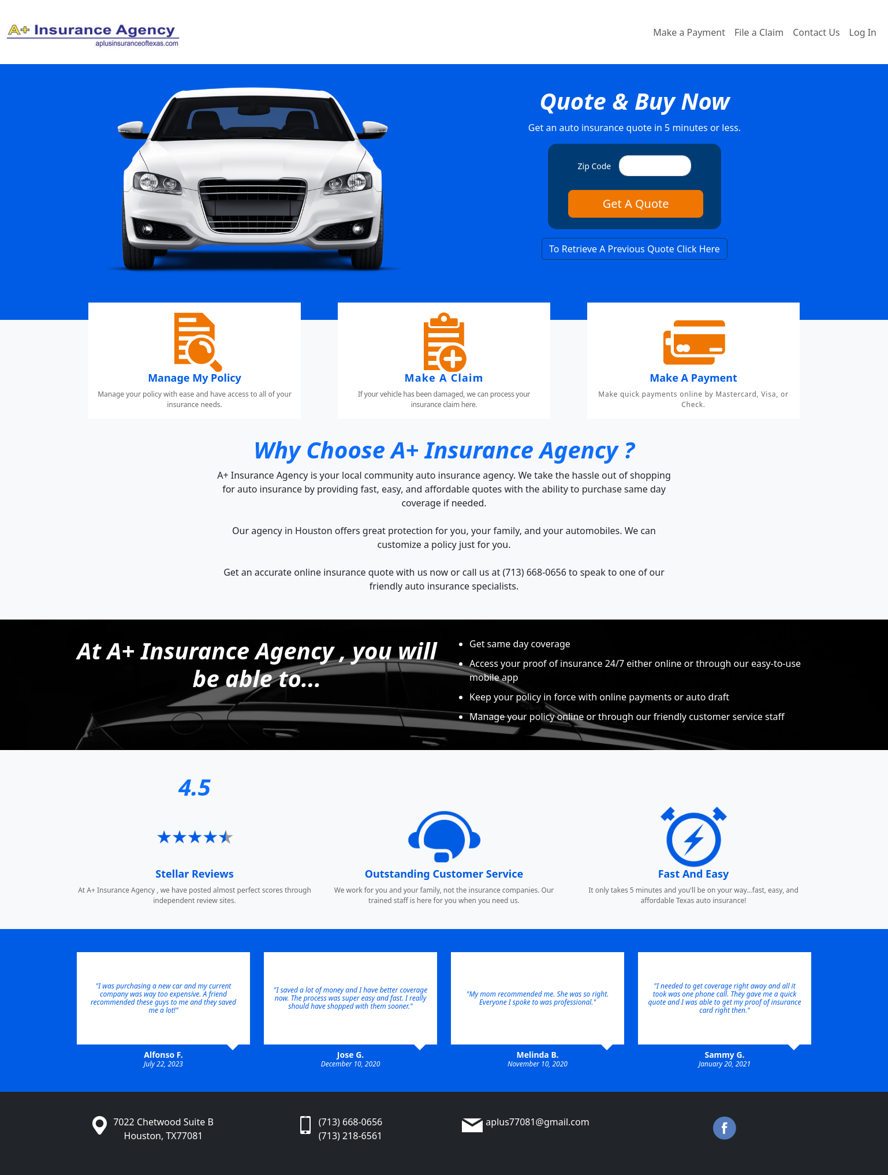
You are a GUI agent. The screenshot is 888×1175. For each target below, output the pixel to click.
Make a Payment (689, 32)
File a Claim (758, 32)
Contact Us (816, 32)
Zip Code (594, 166)
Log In (862, 32)
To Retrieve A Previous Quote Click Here (634, 249)
